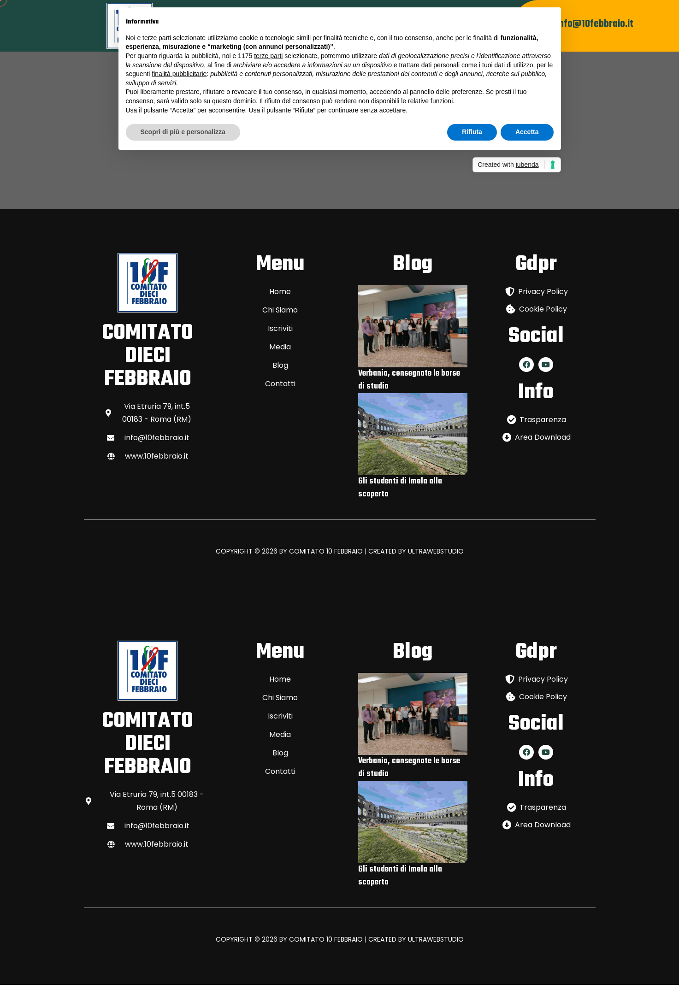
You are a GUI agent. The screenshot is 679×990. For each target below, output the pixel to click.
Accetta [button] (527, 132)
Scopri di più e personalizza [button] (183, 132)
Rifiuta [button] (472, 132)
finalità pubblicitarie (179, 73)
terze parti (268, 55)
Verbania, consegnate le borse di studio (409, 385)
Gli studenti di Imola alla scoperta (400, 493)
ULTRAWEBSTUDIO (436, 556)
